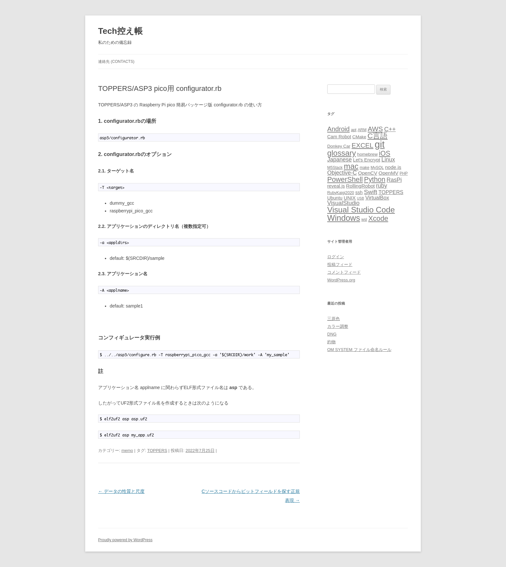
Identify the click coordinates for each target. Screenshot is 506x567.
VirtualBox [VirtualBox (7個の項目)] (377, 197)
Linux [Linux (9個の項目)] (388, 159)
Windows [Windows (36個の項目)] (343, 217)
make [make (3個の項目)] (364, 167)
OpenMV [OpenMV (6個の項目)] (388, 173)
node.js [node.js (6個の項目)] (393, 167)
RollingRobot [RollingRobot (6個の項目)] (360, 186)
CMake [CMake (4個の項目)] (359, 136)
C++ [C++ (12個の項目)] (390, 129)
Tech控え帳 (120, 31)
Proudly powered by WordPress (125, 540)
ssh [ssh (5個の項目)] (359, 192)
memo (127, 450)
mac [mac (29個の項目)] (351, 166)
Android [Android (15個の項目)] (338, 128)
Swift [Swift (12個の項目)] (370, 192)
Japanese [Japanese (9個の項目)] (339, 159)
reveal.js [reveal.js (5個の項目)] (336, 186)
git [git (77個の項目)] (380, 144)
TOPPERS (157, 450)
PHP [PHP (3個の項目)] (404, 173)
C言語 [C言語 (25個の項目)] (378, 136)
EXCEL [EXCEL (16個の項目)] (362, 145)
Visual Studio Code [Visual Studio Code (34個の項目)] (361, 209)
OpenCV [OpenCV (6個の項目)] (368, 173)
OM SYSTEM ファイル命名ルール (359, 349)
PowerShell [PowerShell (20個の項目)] (345, 179)
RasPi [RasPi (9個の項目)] (394, 180)
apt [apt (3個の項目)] (353, 130)
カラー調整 (337, 326)
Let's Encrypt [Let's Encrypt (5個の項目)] (366, 159)
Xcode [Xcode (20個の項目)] (378, 218)
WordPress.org (341, 280)
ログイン (335, 256)
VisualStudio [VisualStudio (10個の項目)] (343, 203)
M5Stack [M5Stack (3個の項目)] (335, 167)
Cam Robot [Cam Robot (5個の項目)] (339, 136)
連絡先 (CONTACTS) (116, 61)
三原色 (333, 318)
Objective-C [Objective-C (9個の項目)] (342, 173)
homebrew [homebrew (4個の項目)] (367, 154)
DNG (332, 334)
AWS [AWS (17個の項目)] (375, 128)
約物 (331, 341)
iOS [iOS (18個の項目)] (384, 153)
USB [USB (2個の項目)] (360, 198)
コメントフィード (344, 272)
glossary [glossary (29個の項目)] (341, 153)
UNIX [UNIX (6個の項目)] (350, 197)
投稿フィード (339, 264)
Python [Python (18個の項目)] (374, 179)
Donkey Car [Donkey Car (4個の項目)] (338, 146)
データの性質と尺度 (121, 491)
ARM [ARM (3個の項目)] (362, 130)
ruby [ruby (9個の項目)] (381, 185)
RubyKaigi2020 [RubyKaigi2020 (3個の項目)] (340, 193)
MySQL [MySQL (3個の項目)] (377, 167)
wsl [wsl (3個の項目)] (364, 219)
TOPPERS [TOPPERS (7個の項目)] (391, 192)
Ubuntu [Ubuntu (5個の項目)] (334, 197)
